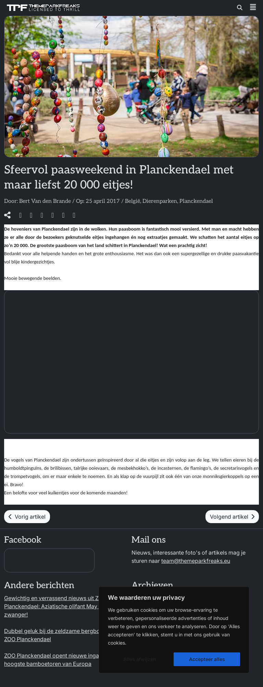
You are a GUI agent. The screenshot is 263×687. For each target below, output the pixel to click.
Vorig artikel (27, 516)
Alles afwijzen (139, 659)
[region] (174, 629)
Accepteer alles (207, 659)
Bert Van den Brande (45, 201)
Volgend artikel (232, 516)
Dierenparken (159, 201)
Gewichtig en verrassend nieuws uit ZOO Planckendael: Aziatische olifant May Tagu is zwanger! (60, 606)
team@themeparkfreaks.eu (195, 560)
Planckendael (196, 201)
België (132, 201)
